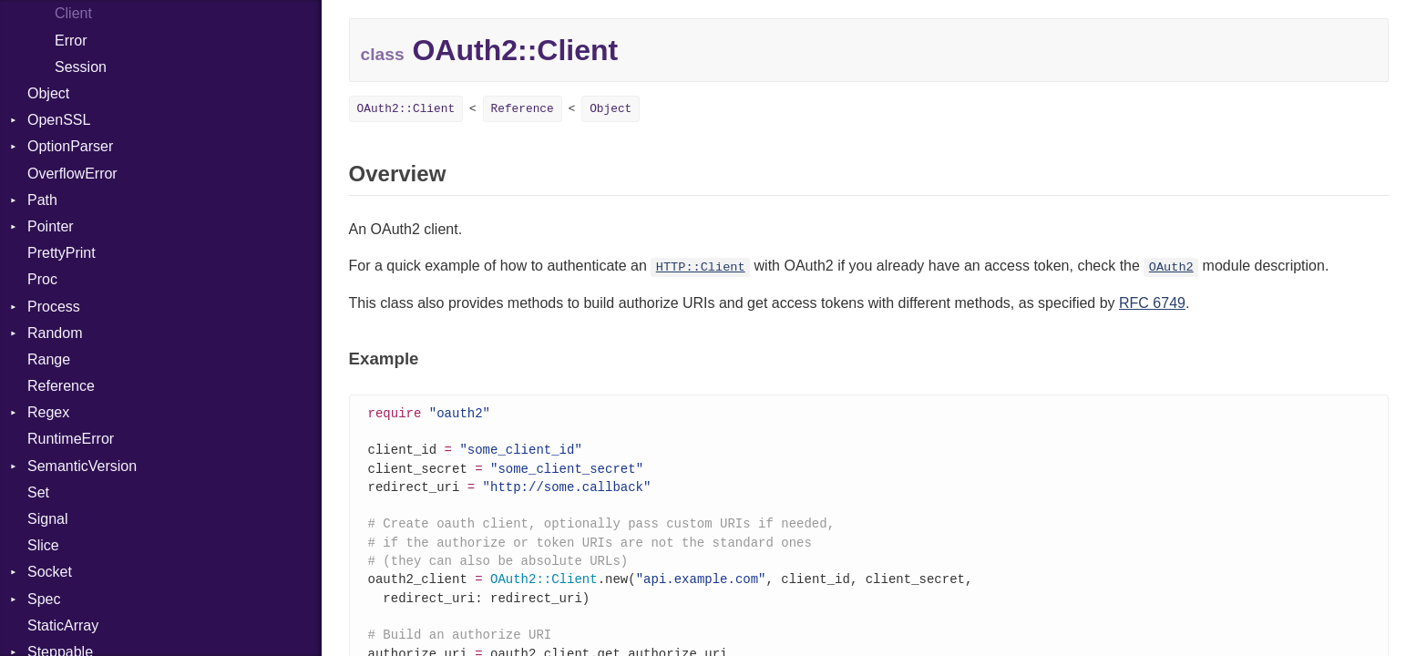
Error (71, 40)
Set (38, 492)
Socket (49, 571)
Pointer (50, 226)
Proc (42, 279)
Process (53, 306)
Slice (43, 545)
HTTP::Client (700, 267)
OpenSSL (58, 120)
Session (81, 67)
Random (54, 333)
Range (48, 359)
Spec (43, 599)
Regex (48, 412)
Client (73, 13)
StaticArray (62, 625)
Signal (47, 519)
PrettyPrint (61, 253)
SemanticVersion (82, 466)
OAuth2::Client (406, 109)
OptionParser (70, 146)
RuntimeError (70, 438)
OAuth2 (1171, 267)
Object (48, 93)
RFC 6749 (1152, 303)
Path (42, 200)
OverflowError (72, 173)
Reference (61, 386)
